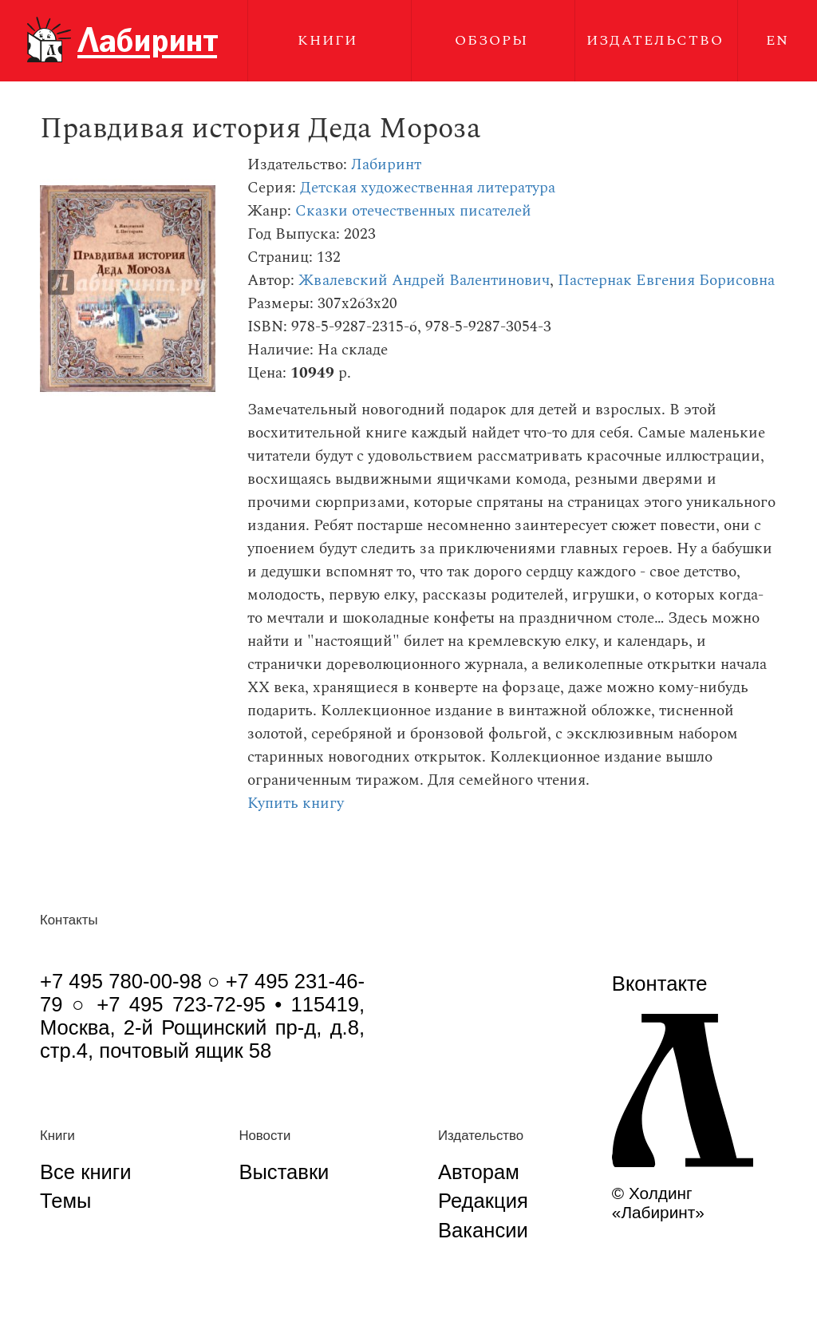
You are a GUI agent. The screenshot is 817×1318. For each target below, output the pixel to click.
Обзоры (491, 40)
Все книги (85, 1172)
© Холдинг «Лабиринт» (658, 1202)
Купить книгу (295, 803)
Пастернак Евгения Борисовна (666, 280)
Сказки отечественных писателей (413, 211)
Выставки (284, 1172)
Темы (65, 1200)
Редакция (483, 1200)
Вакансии (483, 1230)
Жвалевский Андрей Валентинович (424, 280)
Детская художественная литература (427, 188)
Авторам (478, 1172)
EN (777, 40)
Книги (327, 40)
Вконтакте (660, 983)
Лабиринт (386, 164)
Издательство (655, 40)
